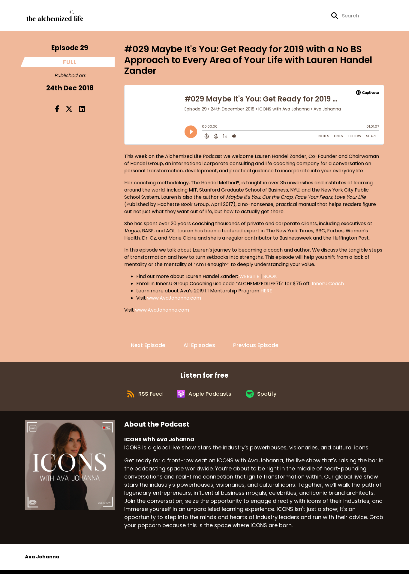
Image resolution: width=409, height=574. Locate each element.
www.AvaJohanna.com (174, 299)
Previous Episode (255, 346)
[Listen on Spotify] (263, 397)
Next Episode (148, 346)
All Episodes (199, 346)
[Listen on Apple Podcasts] (204, 397)
